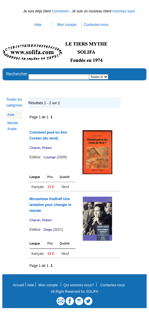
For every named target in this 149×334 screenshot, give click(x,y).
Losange (50, 157)
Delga (48, 229)
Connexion (61, 11)
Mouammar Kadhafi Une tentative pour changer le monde (51, 205)
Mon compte (67, 25)
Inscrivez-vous (123, 11)
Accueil (18, 285)
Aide (37, 25)
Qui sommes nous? (78, 285)
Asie (10, 115)
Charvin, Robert (41, 147)
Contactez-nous (96, 25)
